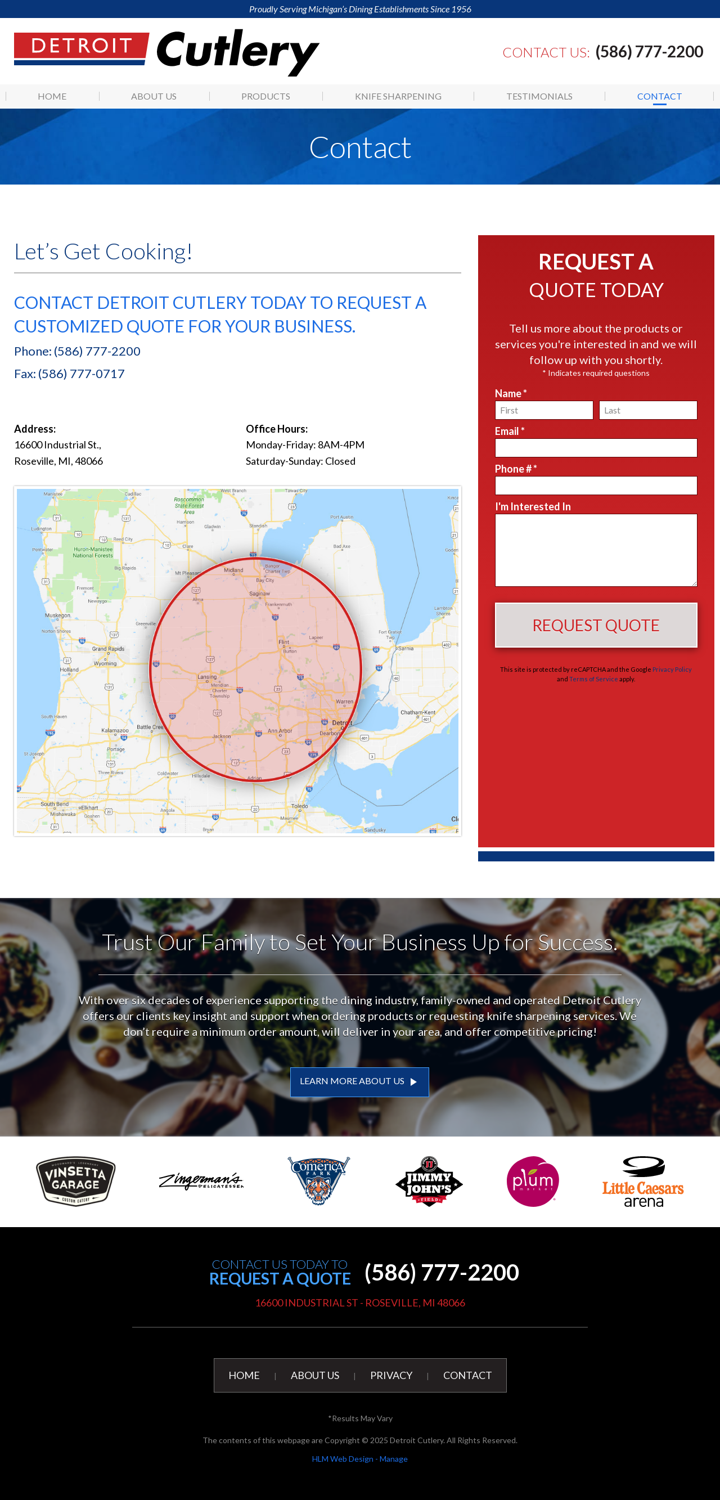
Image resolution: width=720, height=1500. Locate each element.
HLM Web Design (343, 1458)
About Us (154, 96)
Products (265, 96)
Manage (394, 1458)
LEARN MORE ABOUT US (360, 1082)
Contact (659, 96)
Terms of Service (593, 678)
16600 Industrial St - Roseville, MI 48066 (360, 1302)
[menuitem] (52, 95)
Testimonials (539, 96)
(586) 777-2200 (649, 51)
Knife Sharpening (398, 96)
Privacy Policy (672, 669)
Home (52, 96)
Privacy (391, 1375)
